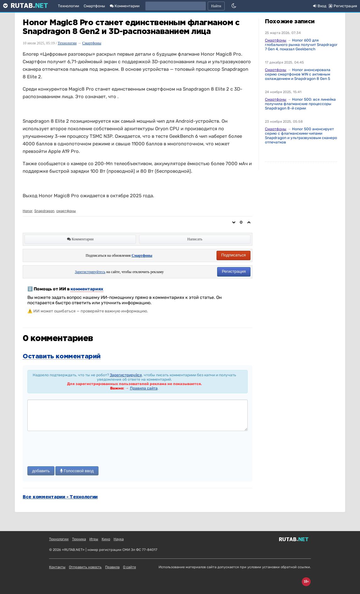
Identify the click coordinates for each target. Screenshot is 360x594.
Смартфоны (94, 6)
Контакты (57, 567)
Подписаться (233, 255)
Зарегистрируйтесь (90, 272)
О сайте (129, 567)
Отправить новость (85, 567)
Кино (106, 539)
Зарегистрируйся (126, 375)
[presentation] (75, 449)
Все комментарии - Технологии (60, 497)
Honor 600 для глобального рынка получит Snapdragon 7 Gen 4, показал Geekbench (301, 44)
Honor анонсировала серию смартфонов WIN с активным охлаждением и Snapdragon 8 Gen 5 (297, 74)
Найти (216, 6)
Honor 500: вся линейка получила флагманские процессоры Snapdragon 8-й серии (300, 103)
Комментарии (124, 6)
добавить (41, 470)
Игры (93, 539)
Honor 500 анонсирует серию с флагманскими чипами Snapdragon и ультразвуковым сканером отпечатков (302, 135)
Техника (79, 539)
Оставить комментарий (62, 356)
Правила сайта (144, 388)
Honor (27, 211)
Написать (194, 239)
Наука (119, 539)
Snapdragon (44, 211)
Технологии (68, 6)
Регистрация (234, 271)
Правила (112, 567)
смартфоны (66, 211)
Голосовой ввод (77, 470)
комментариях (86, 289)
